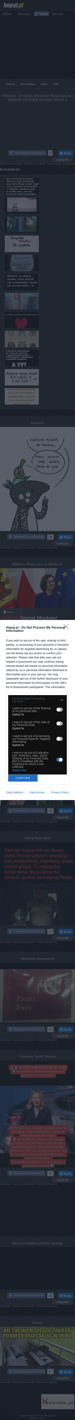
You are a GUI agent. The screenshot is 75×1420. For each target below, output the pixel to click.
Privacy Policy (60, 792)
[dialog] (37, 710)
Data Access (37, 792)
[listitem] (37, 700)
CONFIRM (22, 778)
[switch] (59, 710)
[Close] (67, 628)
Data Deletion (14, 792)
